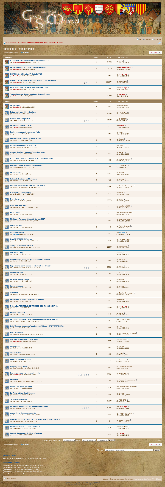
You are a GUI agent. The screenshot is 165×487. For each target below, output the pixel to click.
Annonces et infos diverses (53, 43)
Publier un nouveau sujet (155, 52)
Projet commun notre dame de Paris (25, 132)
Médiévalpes (15, 346)
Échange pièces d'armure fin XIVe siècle (26, 165)
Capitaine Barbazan (125, 212)
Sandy (121, 192)
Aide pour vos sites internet (21, 246)
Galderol (15, 348)
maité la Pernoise (18, 221)
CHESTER (16, 120)
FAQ (140, 39)
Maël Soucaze (84, 484)
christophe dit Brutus (19, 415)
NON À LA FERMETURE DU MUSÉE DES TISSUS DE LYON (34, 306)
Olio (14, 328)
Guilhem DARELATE (19, 267)
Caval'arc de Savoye (19, 368)
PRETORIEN (15, 212)
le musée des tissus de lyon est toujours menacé (30, 259)
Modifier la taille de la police (159, 43)
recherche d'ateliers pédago (21, 125)
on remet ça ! (15, 172)
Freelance (14, 380)
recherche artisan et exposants (23, 413)
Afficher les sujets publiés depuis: (58, 440)
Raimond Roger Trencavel (127, 386)
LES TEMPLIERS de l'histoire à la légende (27, 299)
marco (121, 199)
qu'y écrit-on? (16, 105)
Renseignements (17, 199)
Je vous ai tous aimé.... (19, 400)
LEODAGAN (17, 167)
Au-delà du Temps (18, 241)
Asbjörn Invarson (124, 226)
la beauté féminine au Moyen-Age (24, 179)
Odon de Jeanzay (18, 160)
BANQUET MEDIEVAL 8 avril (21, 239)
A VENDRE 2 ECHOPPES (20, 192)
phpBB (74, 482)
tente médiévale (16, 333)
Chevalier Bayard (17, 232)
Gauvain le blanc (18, 147)
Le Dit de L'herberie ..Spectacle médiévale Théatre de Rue (34, 319)
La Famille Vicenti (18, 321)
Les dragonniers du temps (21, 334)
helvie (121, 61)
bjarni (14, 134)
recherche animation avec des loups (25, 426)
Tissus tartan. (15, 353)
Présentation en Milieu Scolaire (23, 112)
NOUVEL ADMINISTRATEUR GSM (24, 339)
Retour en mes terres (18, 206)
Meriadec (16, 96)
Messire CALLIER (18, 207)
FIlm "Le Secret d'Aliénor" (21, 360)
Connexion (157, 39)
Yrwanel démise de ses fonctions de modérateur (30, 94)
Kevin (14, 201)
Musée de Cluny (16, 252)
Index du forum (11, 43)
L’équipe (105, 479)
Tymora (15, 127)
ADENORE (122, 400)
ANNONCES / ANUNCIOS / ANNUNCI (30, 43)
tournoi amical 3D (17, 313)
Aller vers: (100, 450)
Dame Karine (123, 246)
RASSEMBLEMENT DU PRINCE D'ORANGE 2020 (30, 61)
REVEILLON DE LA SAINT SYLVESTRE (26, 74)
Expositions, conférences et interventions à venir (30, 266)
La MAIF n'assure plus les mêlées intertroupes (29, 406)
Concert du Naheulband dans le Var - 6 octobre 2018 (31, 159)
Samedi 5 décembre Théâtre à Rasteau (26, 433)
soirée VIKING (16, 226)
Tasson (15, 140)
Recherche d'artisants (19, 366)
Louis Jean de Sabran (20, 247)
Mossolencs (123, 81)
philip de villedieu (19, 62)
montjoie (15, 174)
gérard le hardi (123, 105)
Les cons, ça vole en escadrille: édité (25, 373)
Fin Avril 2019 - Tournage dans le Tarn (25, 139)
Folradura (122, 259)
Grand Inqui (17, 69)
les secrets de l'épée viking (21, 386)
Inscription (148, 39)
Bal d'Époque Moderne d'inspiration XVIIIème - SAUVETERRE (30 (37, 326)
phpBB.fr (96, 484)
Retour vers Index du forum (13, 450)
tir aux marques (16, 286)
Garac (121, 353)
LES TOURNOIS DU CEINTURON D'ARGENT (28, 67)
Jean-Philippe (123, 373)
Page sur (15, 52)
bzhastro (16, 234)
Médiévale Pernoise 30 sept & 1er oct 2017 (27, 219)
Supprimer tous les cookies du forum (121, 479)
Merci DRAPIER (16, 273)
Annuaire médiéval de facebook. (23, 145)
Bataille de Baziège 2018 (20, 119)
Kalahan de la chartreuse (21, 381)
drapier (15, 261)
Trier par (86, 440)
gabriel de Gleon (18, 421)
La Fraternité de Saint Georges (22, 393)
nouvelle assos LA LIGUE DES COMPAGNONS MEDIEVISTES (35, 420)
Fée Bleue (16, 401)
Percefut (121, 146)
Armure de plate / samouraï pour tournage (27, 152)
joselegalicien (17, 194)
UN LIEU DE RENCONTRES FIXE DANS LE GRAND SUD (33, 81)
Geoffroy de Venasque (20, 187)
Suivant (158, 440)
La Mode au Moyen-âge (19, 279)
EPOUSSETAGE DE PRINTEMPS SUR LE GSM (29, 87)
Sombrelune (16, 114)
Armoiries (14, 293)
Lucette (15, 435)
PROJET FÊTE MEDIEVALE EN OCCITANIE (27, 186)
